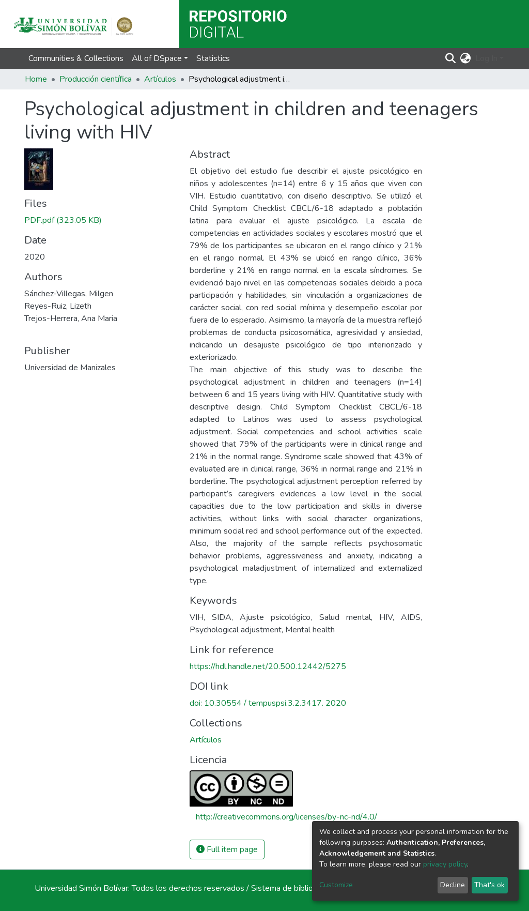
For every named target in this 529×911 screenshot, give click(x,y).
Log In (486, 58)
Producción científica (95, 79)
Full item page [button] (227, 849)
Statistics (213, 58)
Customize (336, 885)
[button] (465, 58)
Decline (452, 885)
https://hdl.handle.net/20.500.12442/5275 (268, 666)
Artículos (160, 79)
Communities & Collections (75, 58)
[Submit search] (450, 58)
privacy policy (445, 864)
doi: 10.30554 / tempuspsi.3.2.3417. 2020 (268, 703)
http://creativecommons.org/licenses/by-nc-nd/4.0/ (286, 817)
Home (36, 79)
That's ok (489, 885)
